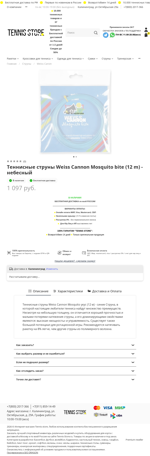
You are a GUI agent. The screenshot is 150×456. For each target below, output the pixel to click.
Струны (108, 58)
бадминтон (72, 439)
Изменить (52, 268)
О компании (14, 7)
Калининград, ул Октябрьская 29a (98, 7)
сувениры (105, 443)
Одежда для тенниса (70, 58)
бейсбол (11, 443)
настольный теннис (89, 439)
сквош (104, 439)
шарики (75, 443)
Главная (12, 63)
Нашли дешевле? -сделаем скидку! (75, 261)
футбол (50, 439)
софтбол (41, 443)
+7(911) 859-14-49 (44, 406)
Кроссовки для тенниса (38, 58)
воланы (51, 443)
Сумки (93, 58)
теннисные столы (89, 443)
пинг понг (22, 443)
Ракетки (13, 58)
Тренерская (125, 58)
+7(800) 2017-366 (133, 7)
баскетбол (39, 439)
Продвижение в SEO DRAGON (22, 452)
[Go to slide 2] (76, 156)
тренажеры (13, 446)
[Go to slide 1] (73, 156)
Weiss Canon (44, 63)
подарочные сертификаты (81, 446)
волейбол (60, 439)
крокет (32, 443)
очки (59, 443)
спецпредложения (56, 446)
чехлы (66, 443)
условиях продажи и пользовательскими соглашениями (74, 449)
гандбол (113, 439)
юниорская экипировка (33, 446)
